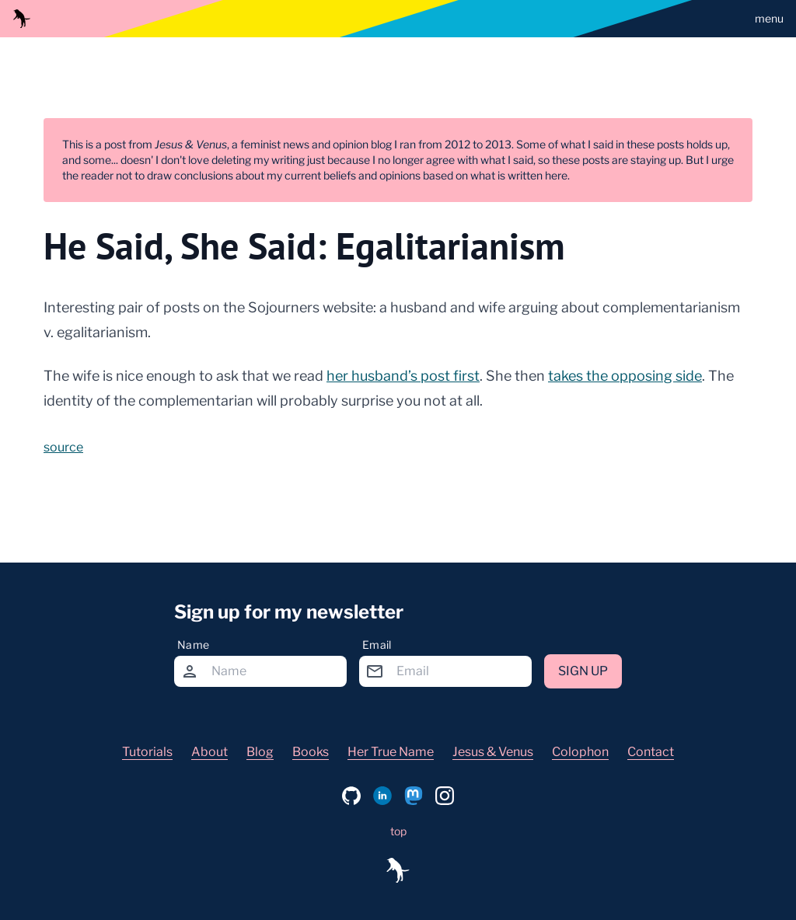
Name (193, 644)
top (398, 831)
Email (377, 644)
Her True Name (390, 751)
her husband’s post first (403, 376)
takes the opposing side (625, 376)
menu (769, 18)
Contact (650, 751)
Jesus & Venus (492, 751)
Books (310, 751)
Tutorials (147, 751)
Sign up (583, 671)
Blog (260, 751)
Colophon (580, 751)
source (63, 447)
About (209, 751)
